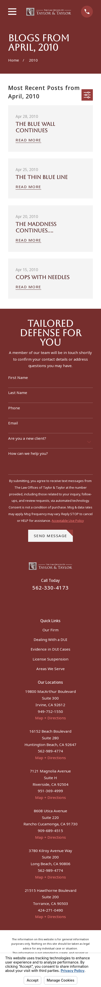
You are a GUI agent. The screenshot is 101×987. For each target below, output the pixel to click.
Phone (14, 408)
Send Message (53, 534)
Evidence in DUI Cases (50, 649)
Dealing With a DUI (50, 639)
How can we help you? (28, 453)
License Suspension (50, 659)
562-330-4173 (50, 587)
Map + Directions (50, 717)
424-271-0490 (50, 910)
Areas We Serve (50, 668)
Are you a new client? (27, 438)
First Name (18, 377)
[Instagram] (56, 601)
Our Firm (50, 629)
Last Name (17, 392)
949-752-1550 (50, 711)
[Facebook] (44, 601)
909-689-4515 (50, 830)
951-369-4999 (50, 790)
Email (13, 423)
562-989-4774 (50, 750)
